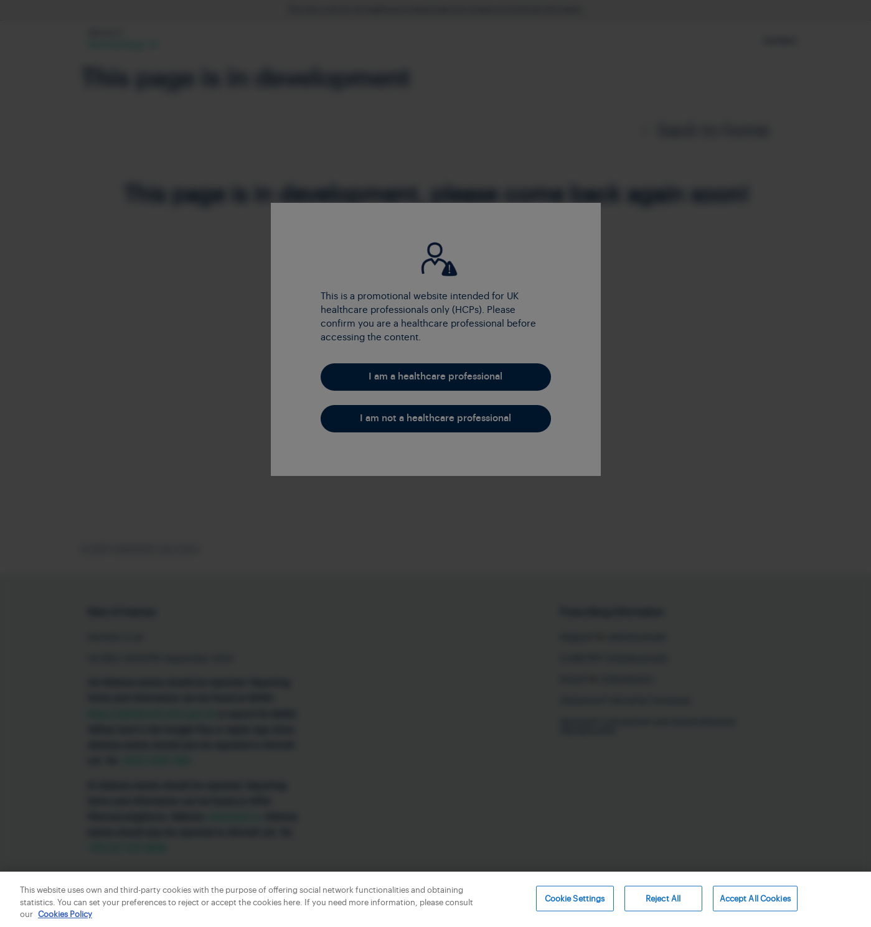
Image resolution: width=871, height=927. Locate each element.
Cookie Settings (575, 898)
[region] (435, 899)
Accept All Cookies (755, 898)
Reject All (663, 898)
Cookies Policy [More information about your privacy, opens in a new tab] (65, 914)
